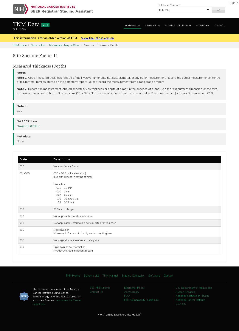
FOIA (127, 296)
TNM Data (31, 24)
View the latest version (97, 38)
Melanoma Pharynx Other (64, 45)
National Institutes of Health (192, 296)
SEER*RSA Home (100, 288)
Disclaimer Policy (134, 288)
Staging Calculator (178, 25)
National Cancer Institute (190, 300)
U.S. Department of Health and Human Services (194, 290)
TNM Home (20, 45)
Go (218, 10)
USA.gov (181, 304)
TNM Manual (152, 25)
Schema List (132, 25)
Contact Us (96, 292)
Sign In (234, 3)
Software (202, 25)
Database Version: (169, 5)
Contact (219, 25)
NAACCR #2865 (28, 126)
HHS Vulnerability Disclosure (141, 300)
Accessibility (131, 292)
